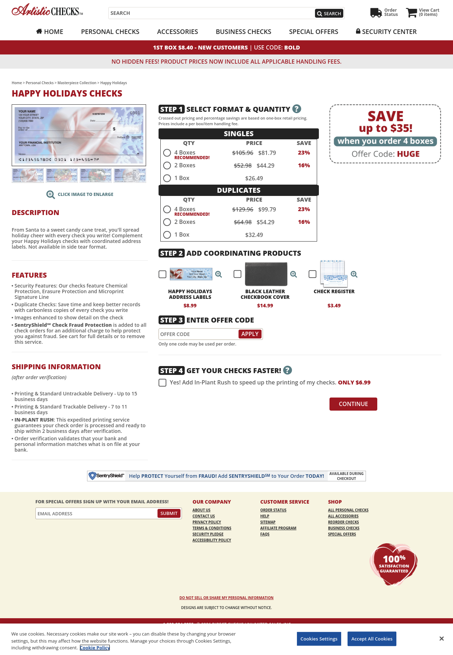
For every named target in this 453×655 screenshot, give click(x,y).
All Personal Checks (348, 510)
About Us (202, 510)
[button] (218, 274)
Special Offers (313, 31)
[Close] (441, 638)
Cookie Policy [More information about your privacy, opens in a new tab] (95, 647)
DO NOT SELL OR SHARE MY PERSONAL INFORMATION (226, 597)
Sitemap (268, 522)
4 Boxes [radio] (184, 152)
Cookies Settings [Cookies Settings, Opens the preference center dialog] (319, 638)
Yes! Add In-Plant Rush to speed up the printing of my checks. (265, 383)
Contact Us (204, 516)
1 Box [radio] (181, 178)
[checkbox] (187, 274)
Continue (353, 404)
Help (264, 516)
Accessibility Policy (212, 540)
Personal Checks (110, 31)
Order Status (273, 510)
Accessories (177, 31)
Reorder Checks (343, 522)
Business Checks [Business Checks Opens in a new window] (243, 31)
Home (53, 31)
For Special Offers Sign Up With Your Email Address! (101, 501)
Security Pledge (208, 534)
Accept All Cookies (371, 638)
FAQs (265, 534)
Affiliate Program (278, 528)
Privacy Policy (207, 522)
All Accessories (343, 516)
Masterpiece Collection (77, 82)
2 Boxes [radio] (184, 165)
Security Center (389, 31)
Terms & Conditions (212, 528)
